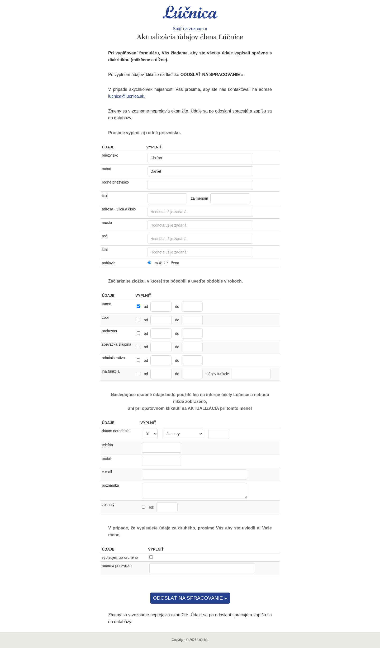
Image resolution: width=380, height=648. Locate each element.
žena (175, 263)
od (146, 306)
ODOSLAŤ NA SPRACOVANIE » (190, 598)
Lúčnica (190, 13)
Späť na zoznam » (190, 28)
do (177, 306)
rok (163, 507)
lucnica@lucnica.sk (126, 96)
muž (158, 263)
